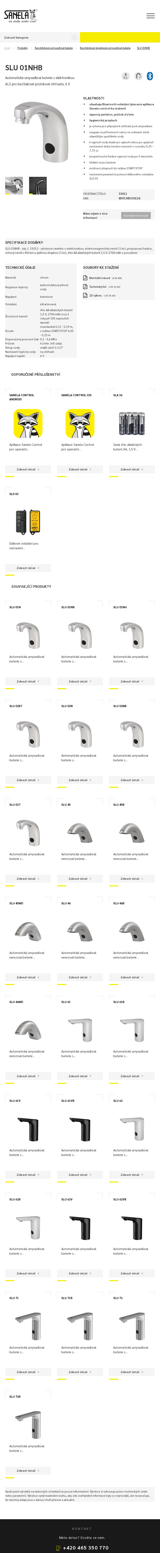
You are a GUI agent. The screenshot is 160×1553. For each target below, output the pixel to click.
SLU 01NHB (143, 48)
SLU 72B (15, 1396)
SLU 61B (118, 1002)
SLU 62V (67, 1199)
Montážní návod (99, 278)
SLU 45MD (16, 903)
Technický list (98, 286)
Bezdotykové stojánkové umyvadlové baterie (105, 48)
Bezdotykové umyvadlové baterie (54, 48)
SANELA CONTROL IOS (76, 395)
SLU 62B (15, 1199)
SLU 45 (66, 804)
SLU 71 (14, 1298)
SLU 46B (118, 903)
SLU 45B (118, 804)
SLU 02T (15, 804)
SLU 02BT (16, 706)
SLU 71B (67, 1298)
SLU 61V (15, 1100)
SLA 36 (117, 395)
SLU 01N (15, 607)
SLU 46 (66, 903)
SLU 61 (66, 1002)
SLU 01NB (68, 607)
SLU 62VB (119, 1199)
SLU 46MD (16, 1002)
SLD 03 (13, 494)
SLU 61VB (67, 1100)
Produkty (22, 48)
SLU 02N (67, 706)
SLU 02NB (120, 706)
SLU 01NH (120, 607)
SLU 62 (118, 1100)
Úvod (7, 48)
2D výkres (95, 295)
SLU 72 (118, 1298)
